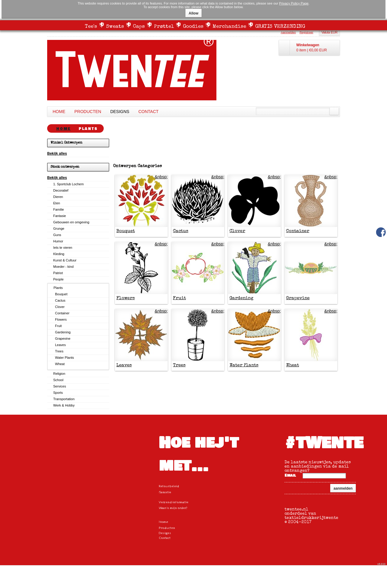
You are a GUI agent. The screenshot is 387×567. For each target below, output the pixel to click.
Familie (58, 209)
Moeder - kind (63, 266)
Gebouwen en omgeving (71, 222)
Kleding (58, 254)
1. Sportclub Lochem (68, 184)
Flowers (125, 298)
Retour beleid (169, 486)
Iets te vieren (62, 247)
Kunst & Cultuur (64, 260)
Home (59, 111)
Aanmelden (288, 32)
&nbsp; (161, 176)
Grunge (58, 228)
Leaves (124, 365)
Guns (57, 235)
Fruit (179, 298)
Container (297, 231)
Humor (58, 241)
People (58, 279)
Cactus (180, 231)
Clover (237, 231)
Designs (119, 111)
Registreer (307, 32)
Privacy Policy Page (293, 3)
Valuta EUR (329, 32)
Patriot (58, 273)
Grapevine (298, 298)
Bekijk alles (57, 153)
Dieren (58, 197)
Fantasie (59, 216)
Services (59, 386)
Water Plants (244, 365)
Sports (58, 392)
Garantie (165, 492)
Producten (87, 111)
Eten (56, 203)
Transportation (64, 399)
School (58, 380)
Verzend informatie (173, 502)
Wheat (292, 365)
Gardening (241, 298)
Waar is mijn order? (173, 508)
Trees (179, 365)
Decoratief (60, 190)
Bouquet (125, 231)
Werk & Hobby (64, 405)
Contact (148, 111)
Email (290, 475)
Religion (59, 373)
